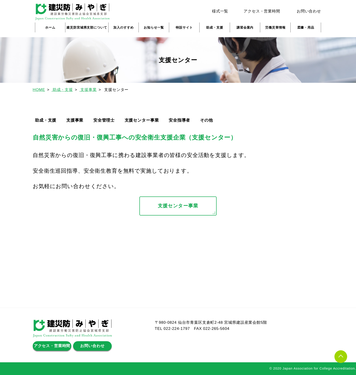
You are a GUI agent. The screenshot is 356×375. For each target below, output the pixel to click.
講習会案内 (245, 27)
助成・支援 (214, 27)
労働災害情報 (275, 27)
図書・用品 (305, 27)
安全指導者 (179, 120)
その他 (206, 120)
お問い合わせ (309, 11)
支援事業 (74, 120)
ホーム (50, 27)
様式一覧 (220, 11)
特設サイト (184, 27)
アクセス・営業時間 (262, 11)
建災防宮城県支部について (87, 27)
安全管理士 (104, 120)
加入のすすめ (123, 27)
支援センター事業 (142, 120)
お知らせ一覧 (154, 27)
